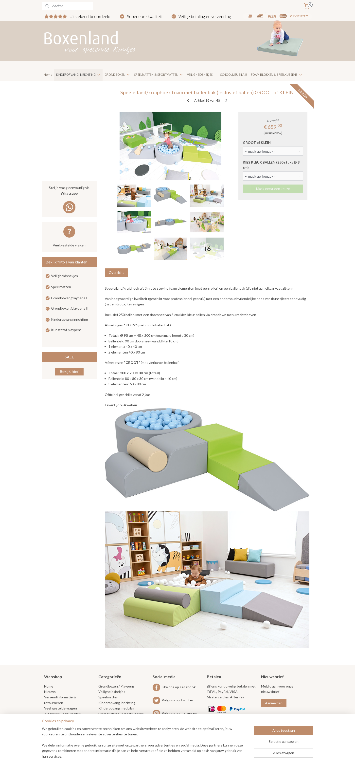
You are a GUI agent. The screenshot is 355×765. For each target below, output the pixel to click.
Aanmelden (274, 703)
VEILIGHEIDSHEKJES (200, 75)
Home (48, 75)
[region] (145, 745)
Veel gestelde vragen (69, 245)
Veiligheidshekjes (64, 276)
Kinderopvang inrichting (69, 319)
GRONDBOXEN (117, 75)
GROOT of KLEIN (257, 142)
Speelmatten (61, 287)
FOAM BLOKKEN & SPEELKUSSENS (276, 75)
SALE (69, 357)
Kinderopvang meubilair (116, 708)
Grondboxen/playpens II (70, 308)
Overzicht (116, 272)
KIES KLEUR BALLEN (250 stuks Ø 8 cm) (271, 164)
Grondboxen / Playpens (116, 686)
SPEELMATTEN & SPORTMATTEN (158, 75)
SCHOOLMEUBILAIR (233, 75)
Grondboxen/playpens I (69, 298)
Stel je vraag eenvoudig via (69, 191)
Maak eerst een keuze (273, 189)
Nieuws (50, 692)
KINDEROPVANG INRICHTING (78, 75)
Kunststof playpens (66, 330)
